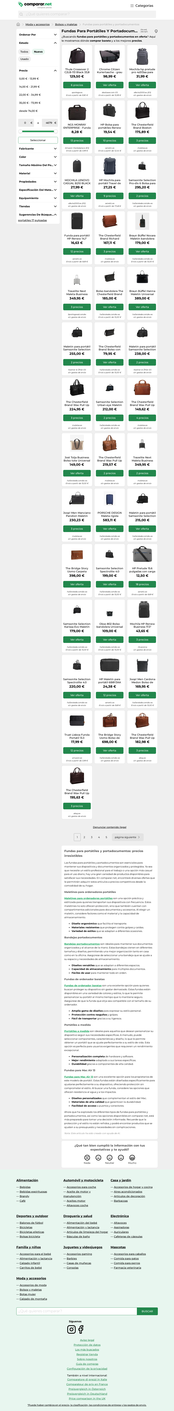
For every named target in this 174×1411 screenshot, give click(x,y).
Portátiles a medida (76, 1031)
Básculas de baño (78, 1236)
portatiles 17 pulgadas (32, 220)
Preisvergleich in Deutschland (87, 1393)
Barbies (72, 1258)
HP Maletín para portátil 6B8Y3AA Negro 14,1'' (109, 681)
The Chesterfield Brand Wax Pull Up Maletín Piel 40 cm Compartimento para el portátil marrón (142, 403)
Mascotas (118, 1247)
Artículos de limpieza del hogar (87, 1232)
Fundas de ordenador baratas (83, 985)
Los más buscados (87, 1349)
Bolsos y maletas (66, 24)
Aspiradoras (121, 1227)
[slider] (20, 131)
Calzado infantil (30, 1263)
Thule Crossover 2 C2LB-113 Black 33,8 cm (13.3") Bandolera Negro (77, 71)
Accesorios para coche (81, 1187)
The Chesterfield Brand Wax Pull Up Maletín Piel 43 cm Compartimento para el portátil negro (76, 403)
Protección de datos (87, 1344)
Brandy (24, 1196)
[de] (25, 123)
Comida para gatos (126, 1258)
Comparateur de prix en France (87, 1384)
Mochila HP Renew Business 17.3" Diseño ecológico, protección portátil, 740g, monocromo (142, 625)
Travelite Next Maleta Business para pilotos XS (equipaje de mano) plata (77, 293)
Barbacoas (121, 1200)
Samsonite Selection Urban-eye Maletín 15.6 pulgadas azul (109, 403)
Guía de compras (87, 1364)
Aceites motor (76, 1200)
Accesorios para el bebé (35, 1254)
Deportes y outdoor (32, 1216)
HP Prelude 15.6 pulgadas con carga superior (142, 570)
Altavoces (120, 1222)
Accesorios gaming (79, 1254)
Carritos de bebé (31, 1267)
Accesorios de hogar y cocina (133, 1187)
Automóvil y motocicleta (83, 1180)
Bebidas (25, 1187)
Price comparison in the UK (87, 1398)
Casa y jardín (121, 1180)
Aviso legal (87, 1340)
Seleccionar (38, 140)
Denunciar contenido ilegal (109, 827)
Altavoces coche (77, 1205)
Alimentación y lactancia (83, 1227)
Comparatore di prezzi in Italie (87, 1379)
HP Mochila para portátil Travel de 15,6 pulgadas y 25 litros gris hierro (109, 182)
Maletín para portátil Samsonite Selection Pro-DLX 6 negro (77, 348)
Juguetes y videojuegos (82, 1247)
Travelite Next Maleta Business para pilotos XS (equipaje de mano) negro (142, 459)
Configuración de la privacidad (87, 1368)
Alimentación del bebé (82, 1222)
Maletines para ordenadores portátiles (88, 898)
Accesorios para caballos (130, 1254)
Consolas (72, 1267)
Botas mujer (28, 1294)
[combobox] (90, 14)
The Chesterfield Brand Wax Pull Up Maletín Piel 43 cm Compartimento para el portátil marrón (109, 459)
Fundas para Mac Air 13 (78, 1076)
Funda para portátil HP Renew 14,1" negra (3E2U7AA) (77, 237)
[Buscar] (21, 14)
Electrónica (120, 1216)
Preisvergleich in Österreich (87, 1389)
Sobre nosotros (87, 1359)
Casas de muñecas (79, 1263)
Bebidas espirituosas (33, 1191)
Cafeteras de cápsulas (128, 1236)
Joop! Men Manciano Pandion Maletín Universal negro (77, 514)
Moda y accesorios (38, 24)
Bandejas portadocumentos (82, 943)
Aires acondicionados (128, 1191)
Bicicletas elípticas (32, 1232)
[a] (48, 123)
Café (23, 1200)
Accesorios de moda (33, 1285)
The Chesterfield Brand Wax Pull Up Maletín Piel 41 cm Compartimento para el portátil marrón (142, 736)
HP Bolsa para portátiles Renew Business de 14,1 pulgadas (109, 126)
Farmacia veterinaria (127, 1267)
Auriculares (121, 1232)
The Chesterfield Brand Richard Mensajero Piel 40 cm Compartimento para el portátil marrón (109, 237)
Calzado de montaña (33, 1298)
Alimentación (27, 1180)
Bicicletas (26, 1227)
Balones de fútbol (31, 1222)
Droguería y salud (77, 1216)
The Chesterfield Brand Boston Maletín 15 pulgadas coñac (142, 126)
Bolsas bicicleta (30, 1236)
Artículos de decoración (129, 1196)
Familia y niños (28, 1247)
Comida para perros (127, 1263)
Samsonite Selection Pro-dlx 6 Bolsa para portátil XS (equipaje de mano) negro (142, 182)
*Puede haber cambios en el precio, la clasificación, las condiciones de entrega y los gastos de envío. (87, 1405)
